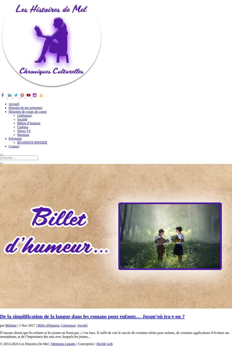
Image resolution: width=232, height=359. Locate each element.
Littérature (24, 115)
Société (22, 119)
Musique (23, 135)
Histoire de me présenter (25, 108)
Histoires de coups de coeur (28, 111)
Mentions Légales (63, 344)
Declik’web (105, 344)
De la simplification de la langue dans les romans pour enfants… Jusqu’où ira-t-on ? (92, 316)
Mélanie (10, 325)
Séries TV (24, 131)
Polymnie (15, 138)
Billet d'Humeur (49, 325)
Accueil (14, 104)
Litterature (68, 325)
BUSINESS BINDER (32, 142)
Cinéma (22, 127)
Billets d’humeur (28, 123)
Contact (14, 146)
